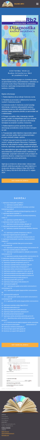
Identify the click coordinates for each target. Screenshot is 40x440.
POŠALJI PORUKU (6, 428)
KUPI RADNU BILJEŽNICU (20, 180)
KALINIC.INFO (19, 4)
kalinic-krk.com (5, 431)
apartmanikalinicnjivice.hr (8, 433)
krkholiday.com (5, 435)
